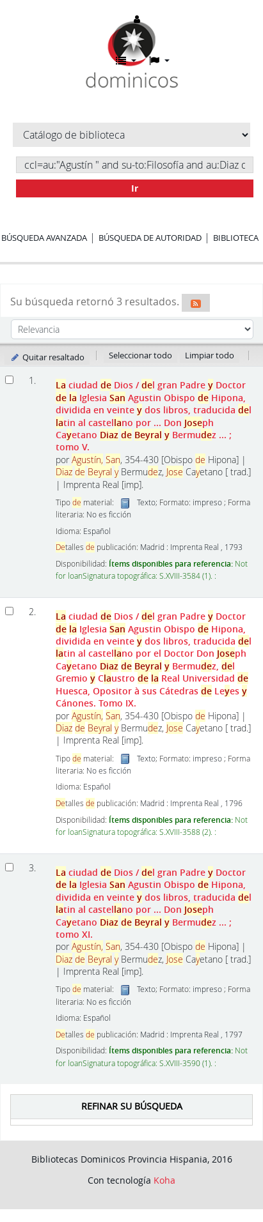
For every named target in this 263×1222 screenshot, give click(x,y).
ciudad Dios (153, 416)
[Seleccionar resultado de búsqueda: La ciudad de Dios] (9, 380)
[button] (126, 60)
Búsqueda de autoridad (150, 237)
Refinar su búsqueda (131, 1106)
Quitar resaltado (47, 357)
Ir (134, 188)
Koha (164, 1180)
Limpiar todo (209, 355)
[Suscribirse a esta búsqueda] (196, 303)
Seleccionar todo (140, 355)
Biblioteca (236, 237)
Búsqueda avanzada (44, 237)
